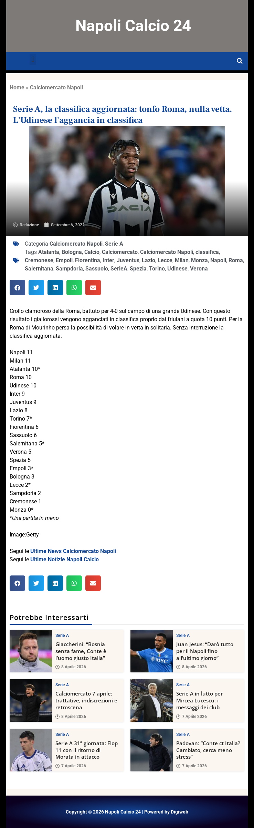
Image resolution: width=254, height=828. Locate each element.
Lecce (165, 260)
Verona (199, 268)
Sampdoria (69, 268)
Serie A (114, 243)
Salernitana (39, 268)
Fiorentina (87, 260)
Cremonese (39, 260)
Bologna (72, 252)
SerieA (118, 268)
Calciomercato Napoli (56, 87)
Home (17, 87)
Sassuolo (96, 268)
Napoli (218, 260)
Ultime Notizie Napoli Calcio (64, 559)
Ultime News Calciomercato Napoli (73, 551)
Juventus (128, 260)
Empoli (64, 260)
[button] (33, 59)
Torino (157, 268)
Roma (236, 260)
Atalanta (48, 252)
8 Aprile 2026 (70, 667)
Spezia (138, 268)
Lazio (148, 260)
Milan (182, 260)
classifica (207, 252)
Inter (108, 260)
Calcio (91, 252)
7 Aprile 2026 (191, 716)
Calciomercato (120, 252)
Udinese (177, 268)
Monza (199, 260)
